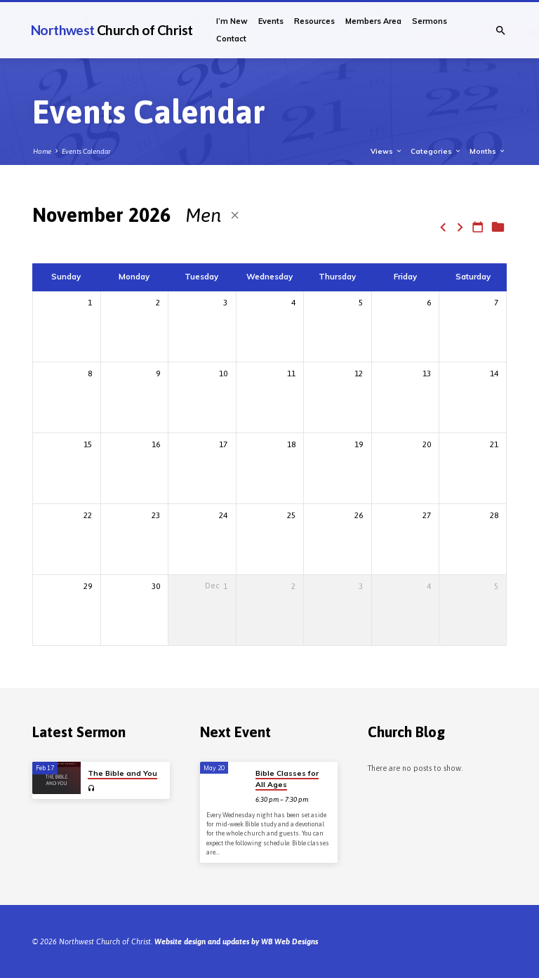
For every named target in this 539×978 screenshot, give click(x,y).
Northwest (111, 30)
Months (488, 151)
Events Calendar (86, 151)
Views (387, 151)
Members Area (373, 21)
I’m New (232, 21)
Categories (436, 151)
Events (271, 21)
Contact (231, 39)
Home (42, 151)
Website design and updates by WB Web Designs (236, 941)
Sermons (429, 21)
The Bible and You (122, 773)
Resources (314, 21)
